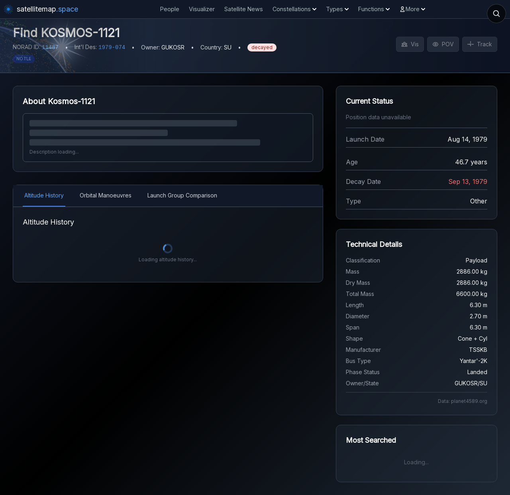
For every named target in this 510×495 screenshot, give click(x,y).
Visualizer (202, 9)
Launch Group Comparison (182, 195)
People (169, 9)
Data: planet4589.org (462, 401)
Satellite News (243, 9)
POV (443, 44)
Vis (410, 44)
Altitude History (44, 195)
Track (479, 44)
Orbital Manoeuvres (105, 195)
